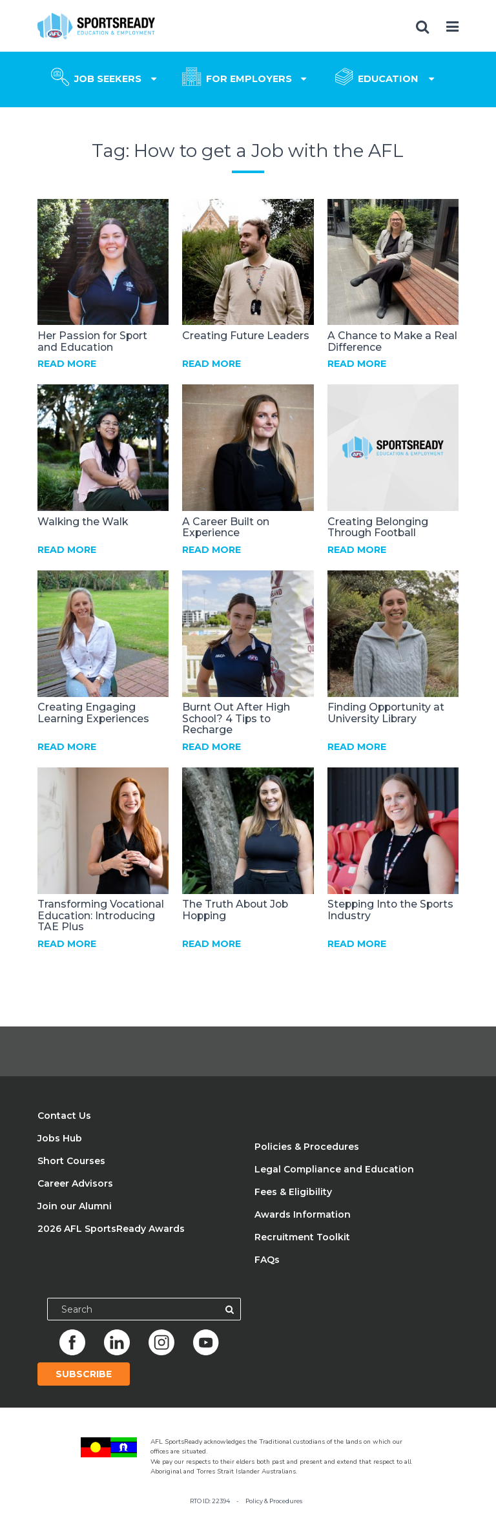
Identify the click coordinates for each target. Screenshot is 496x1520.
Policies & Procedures (306, 1146)
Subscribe (84, 1374)
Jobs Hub (59, 1138)
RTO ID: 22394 (210, 1500)
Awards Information (302, 1214)
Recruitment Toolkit (302, 1237)
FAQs (267, 1259)
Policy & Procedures (273, 1500)
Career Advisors (75, 1183)
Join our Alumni (74, 1206)
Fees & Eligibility (293, 1192)
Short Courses (71, 1161)
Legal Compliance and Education (334, 1169)
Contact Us (64, 1115)
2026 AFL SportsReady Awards (111, 1228)
